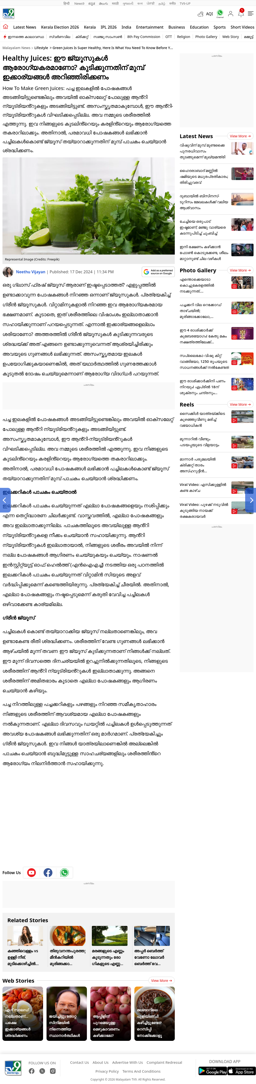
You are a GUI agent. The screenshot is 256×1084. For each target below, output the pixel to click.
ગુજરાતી (128, 3)
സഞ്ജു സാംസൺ (107, 36)
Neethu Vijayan (31, 272)
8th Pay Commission (143, 36)
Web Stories (18, 980)
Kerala (90, 27)
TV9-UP (185, 3)
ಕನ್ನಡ (91, 3)
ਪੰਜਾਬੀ (151, 3)
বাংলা (140, 3)
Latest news (24, 27)
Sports (220, 27)
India (126, 27)
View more (161, 980)
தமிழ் (162, 3)
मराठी (115, 3)
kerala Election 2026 (60, 27)
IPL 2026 (109, 27)
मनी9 (172, 3)
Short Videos (242, 27)
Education (199, 27)
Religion (183, 36)
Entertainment (149, 27)
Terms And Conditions (141, 1071)
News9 (79, 3)
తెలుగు (103, 3)
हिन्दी (67, 3)
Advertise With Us (127, 1062)
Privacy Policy (107, 1071)
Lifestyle (41, 47)
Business (176, 27)
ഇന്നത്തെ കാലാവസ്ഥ (26, 36)
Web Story (230, 36)
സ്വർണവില (59, 36)
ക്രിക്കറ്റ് (81, 36)
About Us (101, 1062)
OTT (168, 36)
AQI (209, 14)
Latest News (196, 136)
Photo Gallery (206, 36)
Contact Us (79, 1062)
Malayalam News (16, 47)
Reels (187, 404)
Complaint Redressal (164, 1062)
